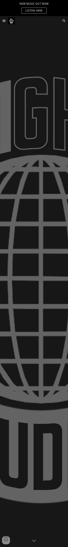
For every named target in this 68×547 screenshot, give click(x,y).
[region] (34, 8)
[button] (4, 20)
